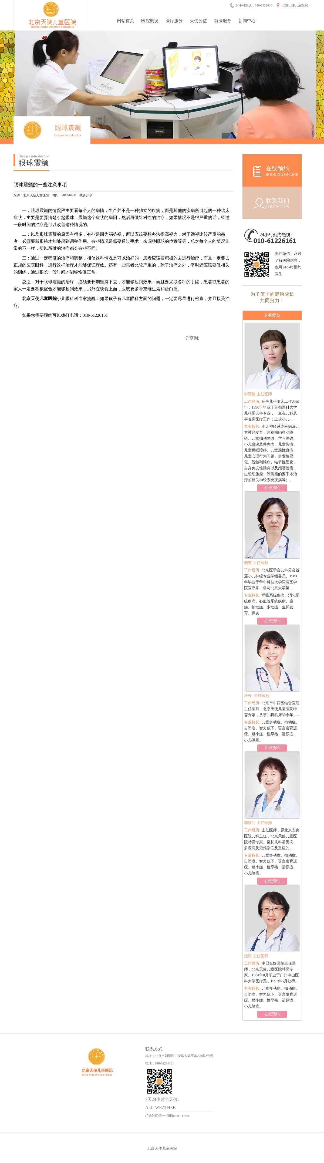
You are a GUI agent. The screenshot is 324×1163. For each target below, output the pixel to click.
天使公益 (198, 20)
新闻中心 (247, 20)
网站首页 (125, 20)
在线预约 (272, 488)
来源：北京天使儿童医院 (31, 195)
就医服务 (222, 20)
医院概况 (149, 20)
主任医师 (258, 394)
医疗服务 (174, 20)
